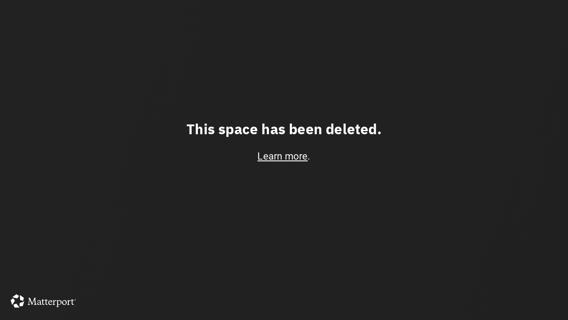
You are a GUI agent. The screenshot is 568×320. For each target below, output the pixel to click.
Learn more (282, 156)
